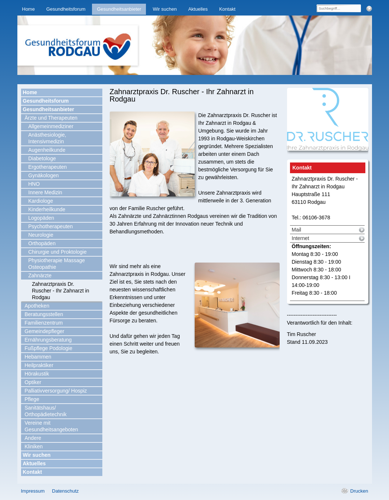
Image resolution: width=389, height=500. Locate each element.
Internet (300, 238)
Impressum (33, 491)
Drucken (359, 491)
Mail (296, 230)
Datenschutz (65, 491)
